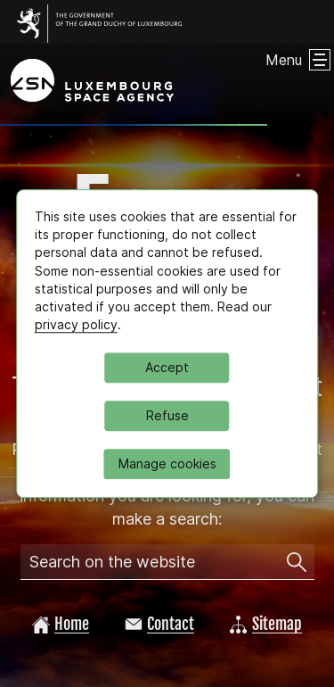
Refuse (167, 415)
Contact (159, 623)
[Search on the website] (296, 562)
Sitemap (266, 623)
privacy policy (76, 325)
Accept (167, 367)
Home (60, 623)
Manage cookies (167, 463)
